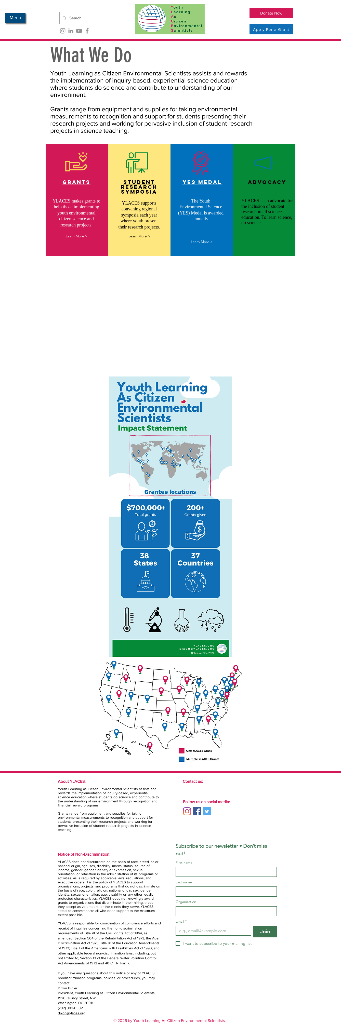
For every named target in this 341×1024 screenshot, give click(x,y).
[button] (15, 18)
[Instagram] (62, 30)
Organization (186, 902)
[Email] (212, 930)
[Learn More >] (76, 236)
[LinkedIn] (70, 30)
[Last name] (224, 891)
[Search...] (88, 18)
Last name (184, 882)
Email (181, 921)
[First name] (224, 872)
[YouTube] (79, 30)
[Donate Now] (271, 13)
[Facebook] (87, 30)
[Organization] (224, 911)
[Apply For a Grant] (271, 29)
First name (184, 862)
